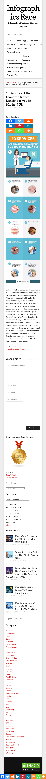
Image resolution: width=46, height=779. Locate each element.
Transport (10, 747)
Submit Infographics (16, 63)
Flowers (9, 671)
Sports (32, 44)
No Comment (25, 545)
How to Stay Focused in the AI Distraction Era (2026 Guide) (26, 539)
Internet (9, 701)
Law (40, 44)
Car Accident (11, 644)
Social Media (10, 728)
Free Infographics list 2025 (19, 71)
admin (20, 108)
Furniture (9, 680)
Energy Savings (12, 658)
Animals (9, 631)
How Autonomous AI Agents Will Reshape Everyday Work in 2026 (26, 606)
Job (7, 704)
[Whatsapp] (19, 130)
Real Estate (13, 60)
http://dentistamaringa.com (16, 349)
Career (8, 650)
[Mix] (10, 130)
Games (8, 682)
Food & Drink (11, 677)
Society (9, 734)
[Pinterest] (19, 126)
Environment (11, 663)
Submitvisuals (11, 475)
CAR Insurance (12, 647)
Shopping (26, 60)
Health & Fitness (21, 48)
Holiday (9, 696)
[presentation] (16, 414)
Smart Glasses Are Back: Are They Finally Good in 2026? (26, 555)
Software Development (15, 737)
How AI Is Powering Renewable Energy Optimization (24, 590)
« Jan (8, 525)
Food (8, 674)
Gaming (26, 56)
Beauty (8, 639)
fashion (9, 666)
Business (33, 40)
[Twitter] (19, 121)
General (9, 688)
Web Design (10, 750)
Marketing (10, 710)
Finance (9, 669)
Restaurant (10, 720)
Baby (8, 636)
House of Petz (11, 478)
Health (23, 44)
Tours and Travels (13, 745)
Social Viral (10, 731)
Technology (21, 40)
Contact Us (12, 75)
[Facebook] (10, 121)
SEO (9, 48)
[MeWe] (28, 126)
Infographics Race (23, 12)
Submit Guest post (15, 67)
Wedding (9, 753)
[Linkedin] (10, 126)
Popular (9, 715)
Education (12, 44)
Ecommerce (10, 652)
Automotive (10, 633)
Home (10, 40)
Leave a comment (28, 108)
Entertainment (14, 52)
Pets (8, 712)
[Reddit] (28, 121)
